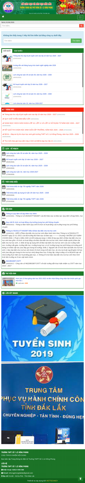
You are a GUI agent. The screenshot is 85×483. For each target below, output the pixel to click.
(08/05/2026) (17, 77)
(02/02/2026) (6, 136)
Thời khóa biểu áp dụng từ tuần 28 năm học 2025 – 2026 (27, 193)
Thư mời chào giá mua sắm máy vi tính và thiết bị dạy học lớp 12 (27, 141)
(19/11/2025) (57, 141)
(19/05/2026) (17, 68)
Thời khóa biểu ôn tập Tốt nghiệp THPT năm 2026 (25, 186)
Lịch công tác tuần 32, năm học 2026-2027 (22, 172)
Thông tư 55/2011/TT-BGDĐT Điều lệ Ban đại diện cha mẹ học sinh (31, 231)
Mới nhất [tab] (7, 51)
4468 (26, 283)
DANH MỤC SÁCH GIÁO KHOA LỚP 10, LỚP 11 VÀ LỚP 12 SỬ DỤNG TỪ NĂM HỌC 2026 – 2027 (40, 123)
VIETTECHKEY (52, 481)
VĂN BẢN (8, 209)
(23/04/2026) (17, 96)
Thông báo (9, 110)
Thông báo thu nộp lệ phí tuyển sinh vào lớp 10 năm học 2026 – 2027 (29, 114)
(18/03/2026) (35, 119)
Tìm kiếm (76, 41)
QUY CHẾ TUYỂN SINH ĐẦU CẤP (16, 119)
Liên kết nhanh (11, 293)
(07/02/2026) (68, 130)
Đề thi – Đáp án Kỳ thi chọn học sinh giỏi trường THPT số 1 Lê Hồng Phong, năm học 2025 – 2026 (40, 134)
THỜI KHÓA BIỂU (11, 182)
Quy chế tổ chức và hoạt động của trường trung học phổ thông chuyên (32, 222)
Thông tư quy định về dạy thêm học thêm (21, 214)
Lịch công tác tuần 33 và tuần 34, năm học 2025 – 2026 (27, 166)
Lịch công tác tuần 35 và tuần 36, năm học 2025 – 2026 (27, 153)
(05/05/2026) (17, 87)
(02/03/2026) (6, 125)
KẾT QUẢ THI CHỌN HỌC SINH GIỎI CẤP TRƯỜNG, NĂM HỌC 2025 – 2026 (32, 130)
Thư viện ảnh (10, 274)
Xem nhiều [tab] (18, 51)
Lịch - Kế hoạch (11, 149)
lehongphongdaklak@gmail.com (21, 473)
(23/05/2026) (17, 58)
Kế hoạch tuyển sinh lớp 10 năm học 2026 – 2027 (24, 159)
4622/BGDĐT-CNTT (13, 261)
